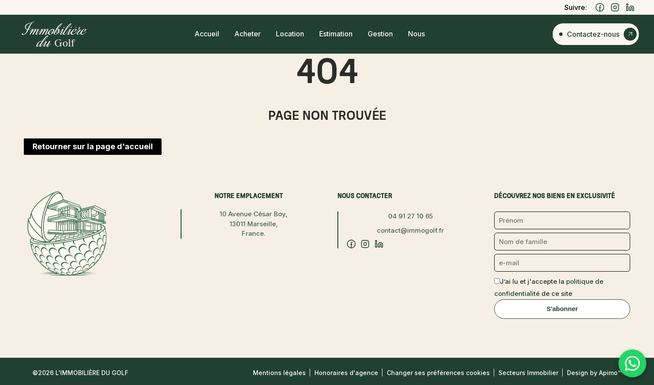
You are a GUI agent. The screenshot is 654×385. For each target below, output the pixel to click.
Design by (594, 372)
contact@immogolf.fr (410, 230)
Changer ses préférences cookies (438, 372)
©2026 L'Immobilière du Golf (80, 372)
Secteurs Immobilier (528, 372)
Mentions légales (279, 372)
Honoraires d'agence (346, 372)
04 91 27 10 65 (410, 216)
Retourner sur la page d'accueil (92, 146)
